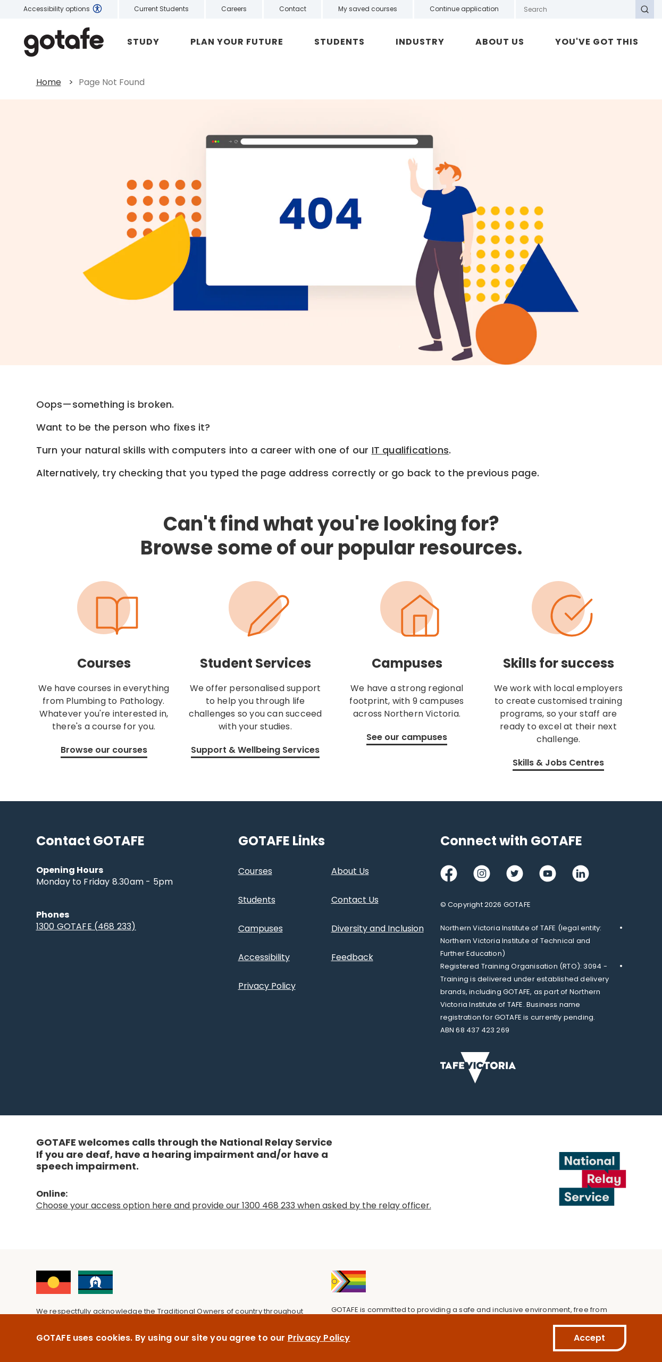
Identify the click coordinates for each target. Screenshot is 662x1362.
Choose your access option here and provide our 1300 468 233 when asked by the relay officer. (233, 1205)
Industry (420, 42)
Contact (292, 8)
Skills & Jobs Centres (558, 762)
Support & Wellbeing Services (255, 750)
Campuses (260, 928)
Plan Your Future (236, 42)
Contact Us (355, 900)
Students (339, 42)
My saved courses (367, 8)
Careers (234, 8)
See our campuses (406, 737)
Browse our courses (104, 750)
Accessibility (264, 957)
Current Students (161, 8)
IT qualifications (410, 450)
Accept (589, 1338)
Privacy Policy (267, 986)
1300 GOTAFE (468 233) (86, 926)
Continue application (464, 8)
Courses (255, 871)
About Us (499, 42)
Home (48, 82)
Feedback (352, 957)
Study (143, 42)
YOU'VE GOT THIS (597, 42)
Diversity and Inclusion (377, 928)
